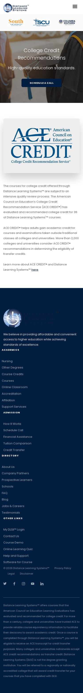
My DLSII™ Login (14, 529)
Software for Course (17, 562)
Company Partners (15, 473)
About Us (8, 467)
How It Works (12, 424)
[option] (16, 22)
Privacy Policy (62, 568)
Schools (7, 486)
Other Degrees (12, 367)
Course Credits (12, 374)
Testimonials (11, 512)
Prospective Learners (17, 480)
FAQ (5, 493)
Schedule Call (13, 430)
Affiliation (8, 400)
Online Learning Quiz (18, 549)
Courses (8, 381)
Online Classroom (15, 387)
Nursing (7, 361)
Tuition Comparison (17, 443)
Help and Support (16, 556)
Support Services (14, 407)
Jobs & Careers (13, 506)
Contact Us (11, 536)
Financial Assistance (17, 437)
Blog (5, 499)
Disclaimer (26, 573)
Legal (11, 573)
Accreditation (11, 394)
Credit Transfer (14, 450)
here (34, 270)
